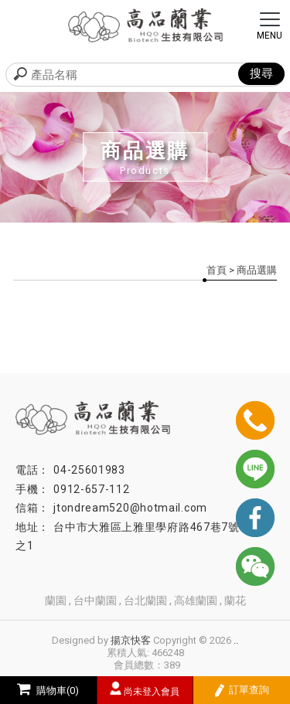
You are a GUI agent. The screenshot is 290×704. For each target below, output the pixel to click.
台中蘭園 (95, 600)
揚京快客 (131, 640)
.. (236, 640)
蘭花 (235, 600)
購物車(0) (48, 690)
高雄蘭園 (195, 600)
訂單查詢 (241, 690)
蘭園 (56, 600)
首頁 (216, 270)
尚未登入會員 (151, 691)
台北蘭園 (145, 600)
